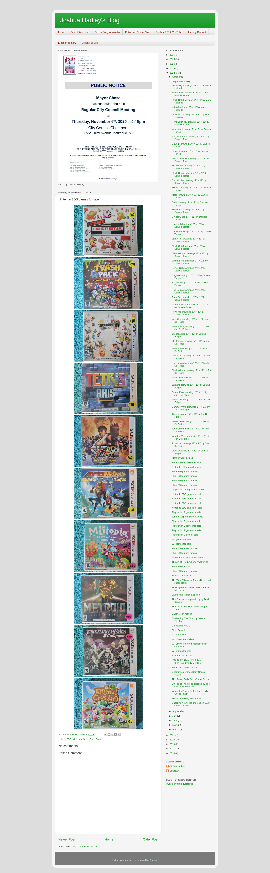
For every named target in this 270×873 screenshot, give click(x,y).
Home (61, 32)
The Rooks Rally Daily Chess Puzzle (191, 679)
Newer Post (66, 839)
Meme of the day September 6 (187, 698)
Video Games (96, 739)
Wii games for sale (181, 539)
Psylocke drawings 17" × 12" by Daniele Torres (188, 313)
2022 (172, 73)
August (176, 711)
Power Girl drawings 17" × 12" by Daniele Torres (189, 269)
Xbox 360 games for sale (185, 471)
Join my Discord (197, 32)
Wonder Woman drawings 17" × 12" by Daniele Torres (190, 306)
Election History (67, 42)
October (176, 76)
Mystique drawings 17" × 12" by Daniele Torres (188, 211)
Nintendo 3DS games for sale (187, 494)
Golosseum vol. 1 (181, 625)
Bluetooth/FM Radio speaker (186, 594)
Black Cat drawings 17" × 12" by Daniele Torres (188, 247)
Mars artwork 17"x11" (183, 458)
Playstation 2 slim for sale (185, 534)
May (174, 725)
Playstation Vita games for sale (188, 489)
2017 (172, 748)
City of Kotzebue (79, 32)
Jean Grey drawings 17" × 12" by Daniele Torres (189, 298)
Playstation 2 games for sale (186, 512)
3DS (69, 739)
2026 (172, 54)
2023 (172, 68)
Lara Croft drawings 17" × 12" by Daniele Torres (188, 240)
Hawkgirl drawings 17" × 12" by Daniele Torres (188, 225)
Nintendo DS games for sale (186, 467)
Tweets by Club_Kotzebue (179, 784)
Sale (85, 739)
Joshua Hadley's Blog (90, 20)
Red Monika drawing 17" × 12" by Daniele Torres (189, 181)
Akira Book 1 (178, 630)
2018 (172, 744)
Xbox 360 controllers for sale (186, 462)
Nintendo (77, 739)
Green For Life (89, 42)
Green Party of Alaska (107, 32)
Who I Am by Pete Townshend (187, 557)
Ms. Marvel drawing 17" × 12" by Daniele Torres (188, 167)
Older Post (150, 839)
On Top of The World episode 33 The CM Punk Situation (191, 685)
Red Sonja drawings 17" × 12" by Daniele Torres (189, 291)
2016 (172, 753)
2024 (172, 64)
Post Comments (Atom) (85, 846)
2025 (172, 59)
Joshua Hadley (177, 766)
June (175, 720)
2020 (172, 739)
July (174, 716)
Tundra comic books (182, 575)
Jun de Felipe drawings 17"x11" (188, 516)
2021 (172, 735)
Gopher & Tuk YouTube (168, 32)
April (175, 729)
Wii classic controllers (183, 639)
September (178, 81)
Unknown (174, 771)
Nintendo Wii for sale (182, 655)
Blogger (153, 860)
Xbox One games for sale (185, 667)
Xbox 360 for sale (181, 566)
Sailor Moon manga (182, 614)
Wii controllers (179, 634)
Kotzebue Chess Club (137, 32)
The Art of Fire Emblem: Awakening (190, 562)
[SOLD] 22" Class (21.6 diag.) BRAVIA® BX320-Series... (187, 661)
